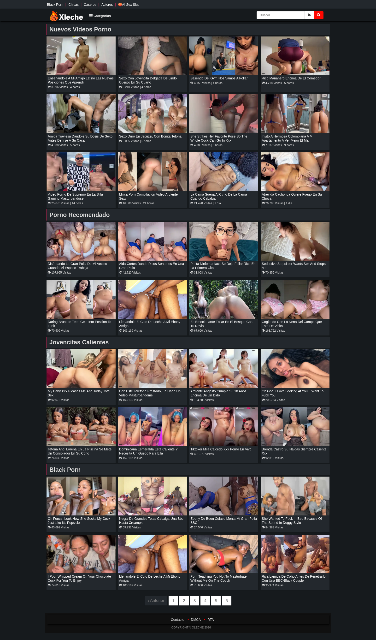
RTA (210, 620)
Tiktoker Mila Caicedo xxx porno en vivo (220, 449)
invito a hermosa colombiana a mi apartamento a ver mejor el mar (287, 138)
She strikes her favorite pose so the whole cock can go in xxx (218, 138)
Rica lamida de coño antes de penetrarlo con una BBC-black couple (294, 578)
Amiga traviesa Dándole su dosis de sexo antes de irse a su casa (80, 138)
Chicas (73, 4)
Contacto (177, 620)
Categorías (100, 16)
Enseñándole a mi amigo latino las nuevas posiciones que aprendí (81, 80)
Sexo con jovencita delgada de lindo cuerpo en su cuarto (148, 80)
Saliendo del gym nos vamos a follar (219, 78)
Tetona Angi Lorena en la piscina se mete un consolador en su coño (80, 451)
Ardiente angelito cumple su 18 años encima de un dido (218, 393)
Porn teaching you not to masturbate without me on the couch (218, 578)
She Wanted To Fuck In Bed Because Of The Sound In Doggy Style (292, 521)
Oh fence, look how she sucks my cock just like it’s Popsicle (79, 521)
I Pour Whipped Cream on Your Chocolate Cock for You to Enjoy (79, 578)
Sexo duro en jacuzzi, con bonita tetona (150, 136)
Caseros (90, 4)
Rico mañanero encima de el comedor (291, 78)
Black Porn (55, 4)
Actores (107, 4)
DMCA (196, 620)
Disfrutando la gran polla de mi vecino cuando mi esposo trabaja (77, 266)
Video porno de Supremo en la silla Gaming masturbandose (75, 196)
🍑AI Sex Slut (128, 4)
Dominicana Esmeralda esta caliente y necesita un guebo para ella (148, 451)
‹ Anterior (156, 600)
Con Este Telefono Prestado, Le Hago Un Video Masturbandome (150, 393)
